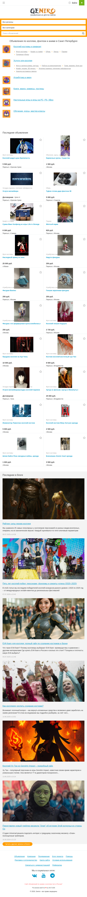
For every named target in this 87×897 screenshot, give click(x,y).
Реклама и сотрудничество (26, 860)
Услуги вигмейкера (10, 191)
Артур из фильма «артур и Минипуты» (62, 390)
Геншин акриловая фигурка (57, 290)
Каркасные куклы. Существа (58, 158)
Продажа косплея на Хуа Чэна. (15, 357)
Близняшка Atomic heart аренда (59, 456)
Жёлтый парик (52, 224)
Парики (64, 52)
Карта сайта (45, 860)
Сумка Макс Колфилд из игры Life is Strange (21, 224)
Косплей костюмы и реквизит (27, 46)
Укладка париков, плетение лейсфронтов (55, 68)
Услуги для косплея (23, 61)
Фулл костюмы (21, 52)
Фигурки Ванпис (9, 290)
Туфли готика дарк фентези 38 (58, 191)
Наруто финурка (53, 257)
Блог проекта (57, 856)
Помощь (69, 856)
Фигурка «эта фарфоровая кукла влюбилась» (22, 324)
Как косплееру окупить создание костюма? (23, 706)
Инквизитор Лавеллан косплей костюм (19, 423)
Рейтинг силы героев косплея (17, 524)
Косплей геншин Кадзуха (56, 324)
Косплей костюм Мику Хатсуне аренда (62, 423)
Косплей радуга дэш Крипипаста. (16, 158)
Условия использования (62, 860)
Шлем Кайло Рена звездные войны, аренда (21, 456)
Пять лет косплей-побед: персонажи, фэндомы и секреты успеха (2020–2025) (40, 583)
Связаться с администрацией (37, 865)
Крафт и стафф (37, 52)
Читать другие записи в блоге (17, 844)
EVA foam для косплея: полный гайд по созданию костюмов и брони (35, 643)
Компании (31, 856)
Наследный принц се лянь (14, 257)
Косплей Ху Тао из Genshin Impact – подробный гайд (28, 766)
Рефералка (57, 865)
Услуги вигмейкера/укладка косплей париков (21, 390)
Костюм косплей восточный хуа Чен (61, 357)
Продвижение (44, 856)
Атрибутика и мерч (22, 77)
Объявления (19, 856)
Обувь (48, 52)
